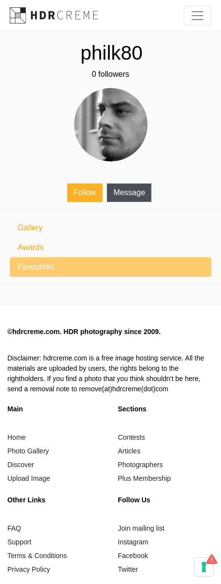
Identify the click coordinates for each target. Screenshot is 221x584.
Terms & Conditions (37, 556)
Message (129, 192)
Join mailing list (141, 528)
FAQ (14, 528)
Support (19, 542)
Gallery (30, 228)
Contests (131, 437)
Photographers (140, 465)
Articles (129, 451)
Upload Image (28, 478)
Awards (31, 247)
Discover (20, 465)
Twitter (128, 569)
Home (16, 437)
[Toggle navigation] (197, 15)
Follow (85, 192)
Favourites (36, 267)
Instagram (133, 542)
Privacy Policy (28, 569)
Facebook (133, 556)
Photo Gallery (28, 451)
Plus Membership (144, 478)
